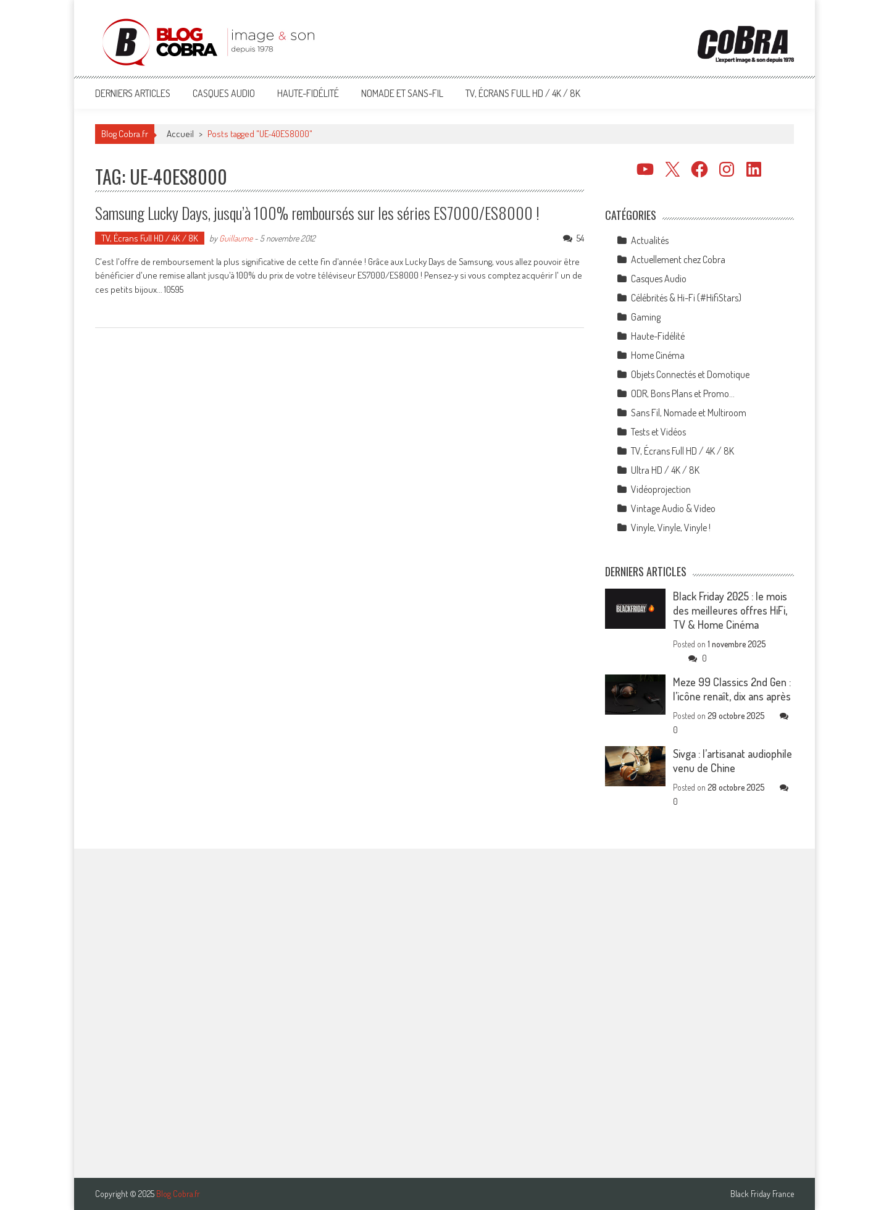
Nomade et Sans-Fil (402, 93)
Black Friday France (762, 1194)
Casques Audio (224, 93)
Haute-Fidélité (308, 93)
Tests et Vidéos (658, 432)
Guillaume (236, 238)
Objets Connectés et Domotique (690, 374)
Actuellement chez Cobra (678, 259)
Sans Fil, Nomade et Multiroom (688, 412)
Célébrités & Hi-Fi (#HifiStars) (686, 298)
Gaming (646, 317)
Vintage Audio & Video (673, 508)
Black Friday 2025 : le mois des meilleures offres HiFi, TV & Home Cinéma (730, 610)
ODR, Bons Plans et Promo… (683, 393)
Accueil (180, 134)
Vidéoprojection (661, 489)
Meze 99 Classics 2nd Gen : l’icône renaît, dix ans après (732, 689)
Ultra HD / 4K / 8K (665, 470)
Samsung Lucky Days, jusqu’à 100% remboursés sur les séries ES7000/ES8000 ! (317, 213)
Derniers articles (132, 93)
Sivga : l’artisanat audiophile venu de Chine (732, 761)
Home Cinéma (658, 355)
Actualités (650, 240)
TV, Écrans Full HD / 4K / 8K (522, 93)
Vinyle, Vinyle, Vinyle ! (671, 527)
